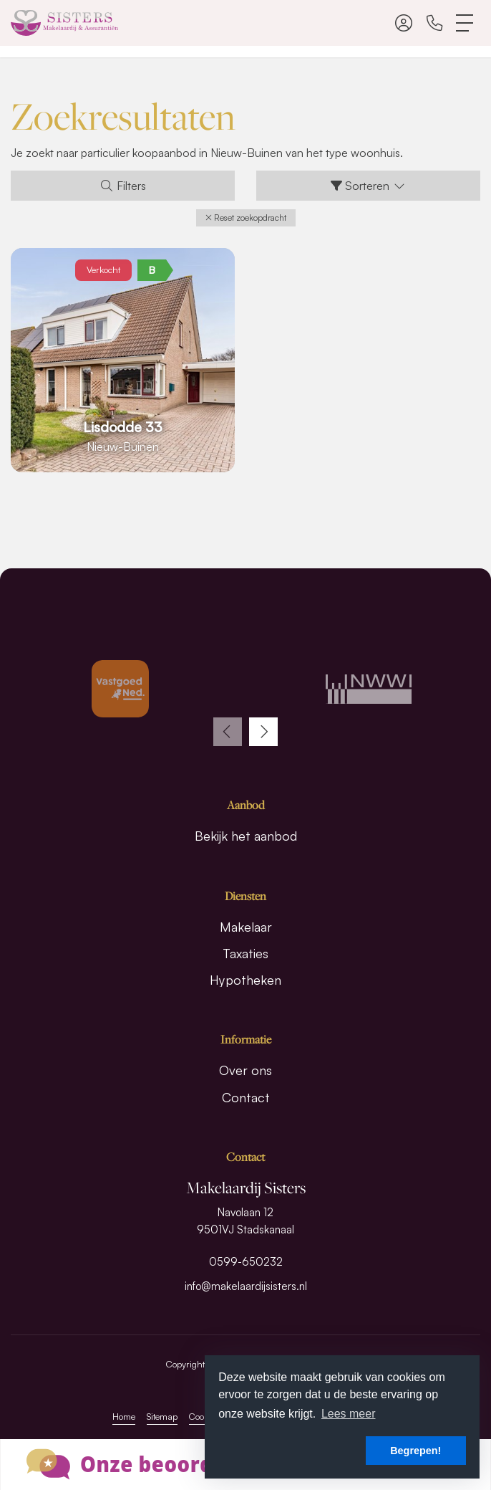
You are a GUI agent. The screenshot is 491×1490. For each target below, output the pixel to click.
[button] (246, 217)
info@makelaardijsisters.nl (246, 1286)
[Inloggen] (404, 23)
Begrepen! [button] (415, 1450)
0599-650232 (246, 1262)
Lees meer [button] (348, 1414)
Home (123, 1416)
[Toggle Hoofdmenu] (465, 23)
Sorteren (369, 185)
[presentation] (227, 731)
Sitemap (162, 1416)
